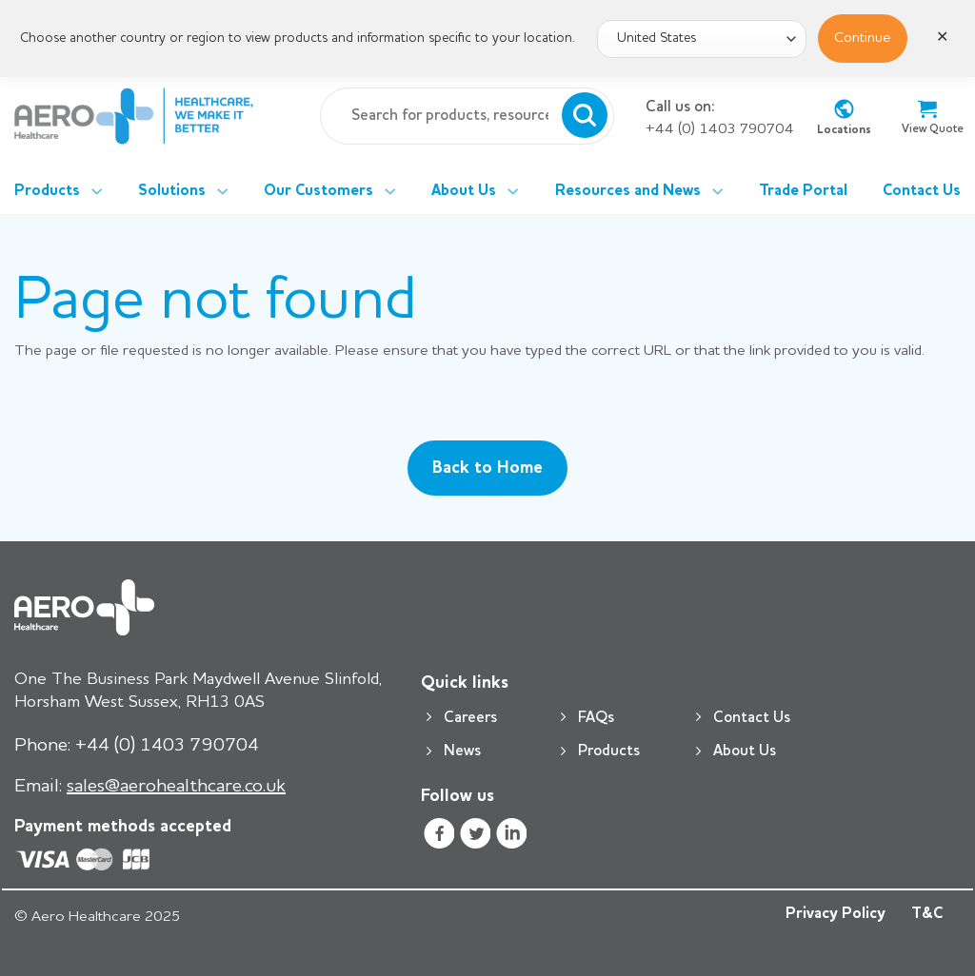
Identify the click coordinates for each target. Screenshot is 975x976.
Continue (862, 38)
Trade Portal (803, 191)
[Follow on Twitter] (475, 836)
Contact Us (922, 191)
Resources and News (639, 191)
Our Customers (330, 191)
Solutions (183, 191)
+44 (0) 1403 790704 (720, 129)
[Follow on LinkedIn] (511, 836)
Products (58, 191)
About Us (475, 191)
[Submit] (584, 116)
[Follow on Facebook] (438, 836)
